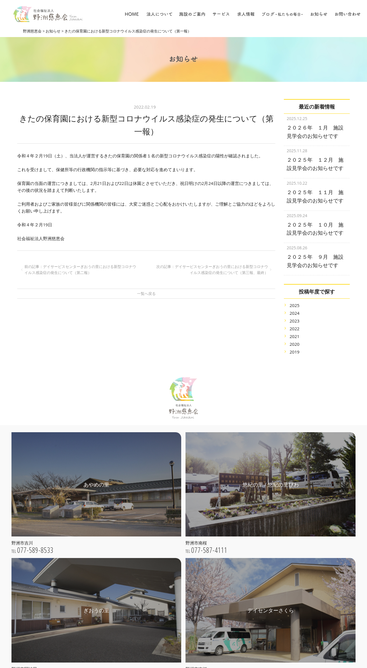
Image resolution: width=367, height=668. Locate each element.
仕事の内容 (232, 583)
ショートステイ (236, 552)
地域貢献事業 (234, 520)
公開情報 (159, 542)
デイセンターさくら (169, 598)
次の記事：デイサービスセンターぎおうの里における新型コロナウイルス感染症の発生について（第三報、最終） (212, 269)
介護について (234, 591)
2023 (294, 313)
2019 (294, 344)
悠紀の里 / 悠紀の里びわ (173, 581)
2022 (294, 321)
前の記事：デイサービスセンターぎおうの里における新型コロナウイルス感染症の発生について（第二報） (80, 269)
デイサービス (234, 544)
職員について (234, 607)
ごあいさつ (161, 518)
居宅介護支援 (234, 536)
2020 (294, 337)
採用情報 (230, 615)
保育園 (228, 528)
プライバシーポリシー (171, 551)
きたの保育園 (163, 606)
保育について (234, 599)
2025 (294, 298)
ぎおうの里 (161, 589)
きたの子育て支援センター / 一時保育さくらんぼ (181, 616)
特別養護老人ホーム (240, 504)
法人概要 (159, 534)
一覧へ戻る (146, 293)
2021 (294, 329)
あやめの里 (161, 573)
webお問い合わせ (65, 635)
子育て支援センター (240, 512)
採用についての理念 (240, 575)
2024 (294, 306)
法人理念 (159, 526)
